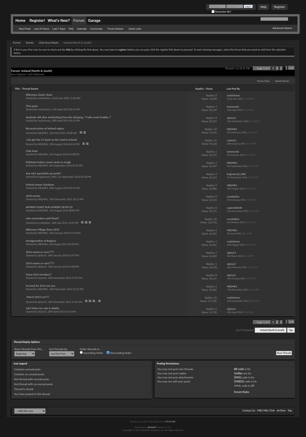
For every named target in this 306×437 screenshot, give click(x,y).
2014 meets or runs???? (40, 252)
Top (291, 330)
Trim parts (32, 106)
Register (279, 7)
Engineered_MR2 (47, 176)
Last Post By (233, 88)
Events (30, 42)
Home (20, 20)
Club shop (32, 151)
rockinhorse (44, 98)
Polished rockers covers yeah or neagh (48, 162)
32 (215, 297)
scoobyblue (44, 222)
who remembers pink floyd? (42, 218)
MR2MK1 (43, 133)
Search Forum (282, 81)
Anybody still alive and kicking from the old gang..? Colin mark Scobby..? (68, 117)
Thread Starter (30, 88)
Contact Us (248, 410)
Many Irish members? (38, 274)
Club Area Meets (48, 42)
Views (209, 88)
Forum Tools (263, 81)
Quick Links (135, 28)
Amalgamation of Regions (41, 240)
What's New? (59, 20)
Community (96, 28)
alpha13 (42, 255)
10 (215, 129)
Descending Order (119, 353)
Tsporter (42, 278)
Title (17, 88)
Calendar (82, 28)
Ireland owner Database (40, 184)
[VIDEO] (239, 381)
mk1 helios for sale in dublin (42, 308)
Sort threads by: (58, 349)
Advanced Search (282, 28)
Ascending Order (91, 353)
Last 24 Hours (41, 28)
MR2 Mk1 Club (266, 410)
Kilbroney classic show (39, 94)
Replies (199, 88)
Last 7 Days (58, 28)
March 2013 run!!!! (38, 297)
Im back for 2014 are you (40, 285)
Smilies (238, 373)
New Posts (25, 28)
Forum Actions (115, 28)
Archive (281, 410)
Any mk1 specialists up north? (43, 173)
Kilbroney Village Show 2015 (42, 229)
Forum (79, 20)
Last (291, 67)
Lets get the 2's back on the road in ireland (52, 139)
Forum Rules (241, 392)
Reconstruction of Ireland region (45, 128)
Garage (94, 20)
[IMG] (237, 377)
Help (263, 7)
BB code (239, 369)
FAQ (71, 28)
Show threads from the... (29, 349)
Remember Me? (221, 12)
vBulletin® (152, 427)
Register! (37, 20)
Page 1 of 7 (263, 68)
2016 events (33, 195)
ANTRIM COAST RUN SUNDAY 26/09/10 (49, 207)
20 (215, 219)
